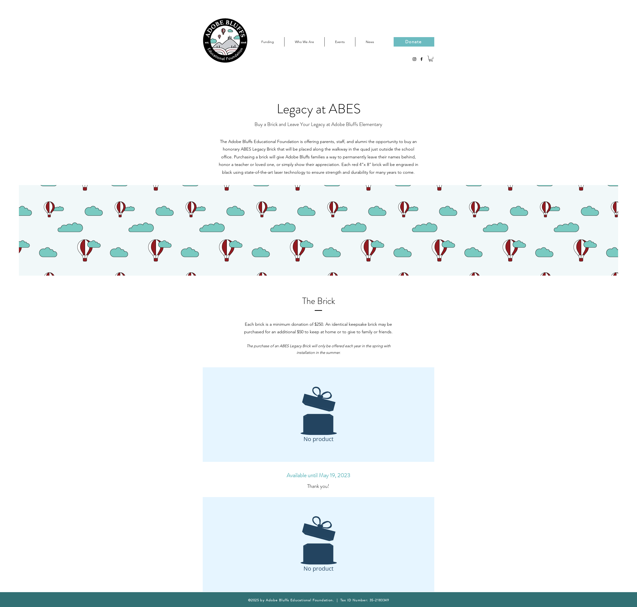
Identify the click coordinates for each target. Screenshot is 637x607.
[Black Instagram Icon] (414, 59)
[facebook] (421, 59)
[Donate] (414, 42)
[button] (430, 58)
